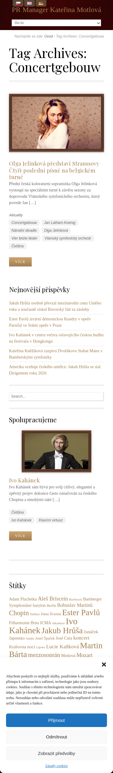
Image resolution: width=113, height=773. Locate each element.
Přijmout (56, 720)
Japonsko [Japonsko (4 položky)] (17, 638)
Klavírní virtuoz (51, 520)
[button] (104, 664)
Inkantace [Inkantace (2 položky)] (58, 623)
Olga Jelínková (56, 230)
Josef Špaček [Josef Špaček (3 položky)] (45, 638)
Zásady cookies (56, 766)
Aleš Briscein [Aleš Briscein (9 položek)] (53, 599)
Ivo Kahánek (24, 480)
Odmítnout (56, 736)
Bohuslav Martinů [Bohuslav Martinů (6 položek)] (75, 605)
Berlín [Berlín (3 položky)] (51, 605)
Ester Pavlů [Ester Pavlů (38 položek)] (81, 612)
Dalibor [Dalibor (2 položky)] (35, 614)
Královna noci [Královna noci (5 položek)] (22, 646)
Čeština (17, 246)
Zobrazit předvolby (56, 753)
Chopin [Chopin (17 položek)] (19, 613)
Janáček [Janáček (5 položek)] (91, 631)
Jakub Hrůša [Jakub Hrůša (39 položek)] (62, 630)
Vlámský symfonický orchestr (68, 238)
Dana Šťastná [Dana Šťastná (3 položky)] (51, 614)
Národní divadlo (24, 230)
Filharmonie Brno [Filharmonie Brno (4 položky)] (24, 623)
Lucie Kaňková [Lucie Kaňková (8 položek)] (62, 646)
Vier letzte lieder (24, 238)
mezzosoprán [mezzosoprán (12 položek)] (44, 655)
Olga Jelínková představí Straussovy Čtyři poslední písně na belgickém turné (54, 170)
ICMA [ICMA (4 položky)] (45, 623)
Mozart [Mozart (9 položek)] (85, 655)
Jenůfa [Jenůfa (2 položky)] (30, 638)
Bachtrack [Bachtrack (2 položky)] (75, 599)
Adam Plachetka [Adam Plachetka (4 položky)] (23, 599)
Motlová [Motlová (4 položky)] (68, 655)
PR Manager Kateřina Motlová (56, 10)
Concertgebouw (24, 223)
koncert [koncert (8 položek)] (81, 638)
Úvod (48, 36)
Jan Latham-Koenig (59, 223)
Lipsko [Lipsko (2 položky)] (40, 647)
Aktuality (16, 215)
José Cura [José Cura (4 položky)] (64, 638)
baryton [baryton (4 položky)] (39, 605)
